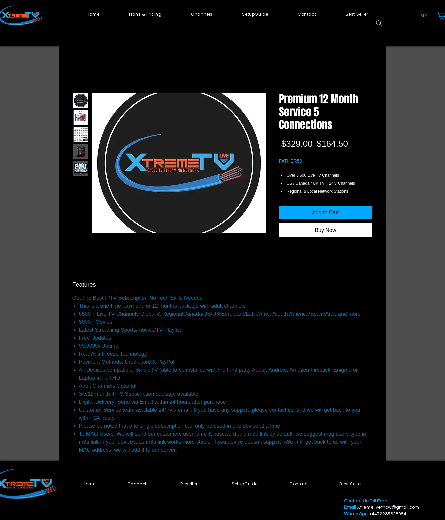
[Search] (379, 23)
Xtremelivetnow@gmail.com (388, 507)
